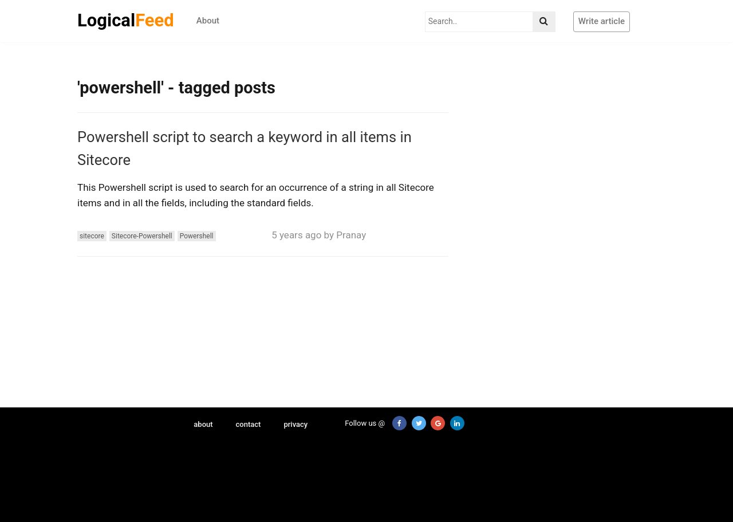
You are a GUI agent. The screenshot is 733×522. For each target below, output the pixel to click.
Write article (601, 21)
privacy (295, 424)
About (207, 20)
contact (248, 424)
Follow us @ (358, 423)
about (203, 424)
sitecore (92, 236)
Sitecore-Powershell (142, 236)
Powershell (197, 236)
